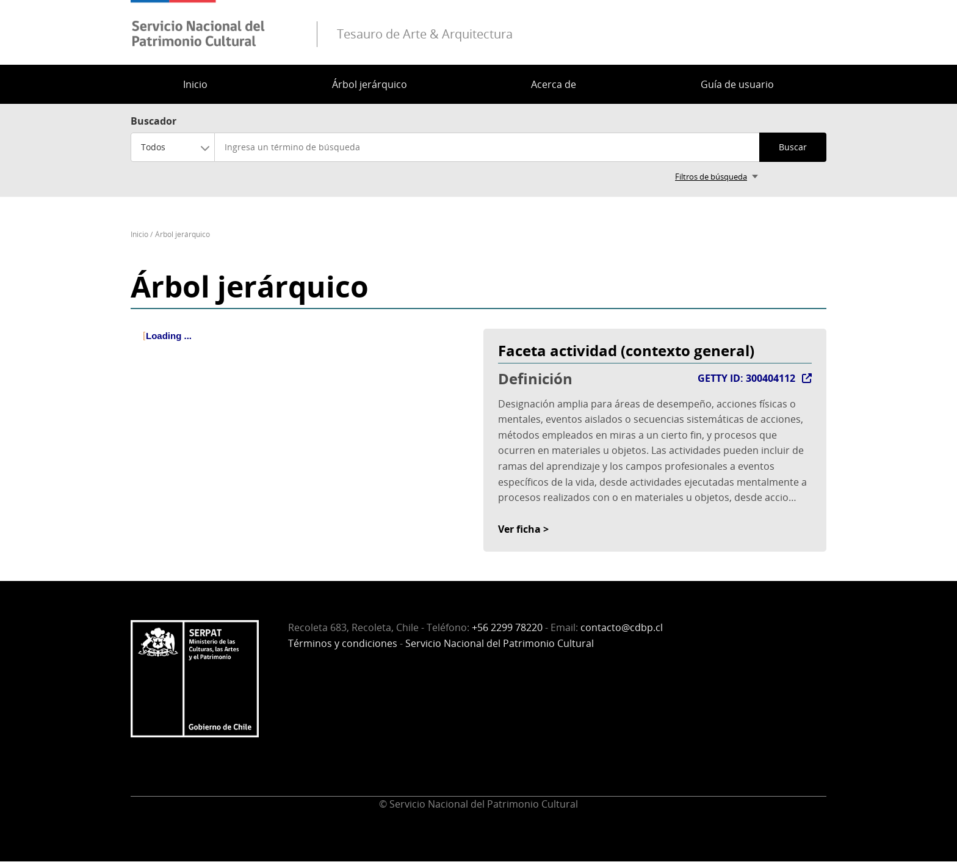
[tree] (302, 346)
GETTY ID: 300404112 (746, 378)
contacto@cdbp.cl (621, 627)
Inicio (195, 84)
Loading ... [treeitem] (169, 336)
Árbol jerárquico (369, 84)
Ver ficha (519, 529)
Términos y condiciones (342, 643)
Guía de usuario (737, 84)
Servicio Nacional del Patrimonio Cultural (499, 643)
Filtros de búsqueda (711, 176)
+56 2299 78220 (507, 627)
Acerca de (553, 84)
